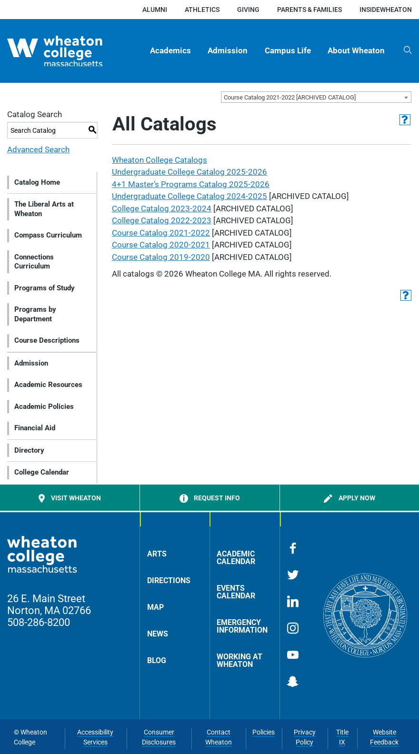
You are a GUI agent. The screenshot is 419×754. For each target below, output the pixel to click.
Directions (168, 580)
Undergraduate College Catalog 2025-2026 (189, 172)
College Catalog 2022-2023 (161, 220)
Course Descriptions (47, 340)
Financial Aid (34, 428)
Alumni (154, 9)
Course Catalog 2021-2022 (161, 233)
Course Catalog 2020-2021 (161, 244)
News (157, 633)
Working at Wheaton (239, 660)
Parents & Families (309, 9)
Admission (228, 50)
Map (155, 607)
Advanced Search (38, 149)
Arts (157, 553)
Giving (248, 9)
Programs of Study (44, 288)
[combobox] (316, 97)
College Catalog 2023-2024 (161, 208)
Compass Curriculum (48, 235)
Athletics (202, 9)
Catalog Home (37, 182)
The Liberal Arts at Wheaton (44, 209)
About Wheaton (356, 50)
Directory (29, 450)
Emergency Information (242, 626)
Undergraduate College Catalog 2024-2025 (189, 196)
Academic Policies (44, 406)
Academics (170, 50)
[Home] (68, 51)
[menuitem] (171, 51)
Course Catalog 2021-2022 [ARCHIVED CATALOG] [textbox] (290, 97)
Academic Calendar (236, 557)
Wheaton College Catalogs (159, 160)
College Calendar (41, 472)
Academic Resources (48, 384)
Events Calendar (236, 592)
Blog (156, 660)
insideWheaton (385, 9)
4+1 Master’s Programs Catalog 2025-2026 (190, 184)
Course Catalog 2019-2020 (161, 257)
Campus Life (288, 50)
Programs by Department (35, 314)
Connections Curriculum (34, 262)
